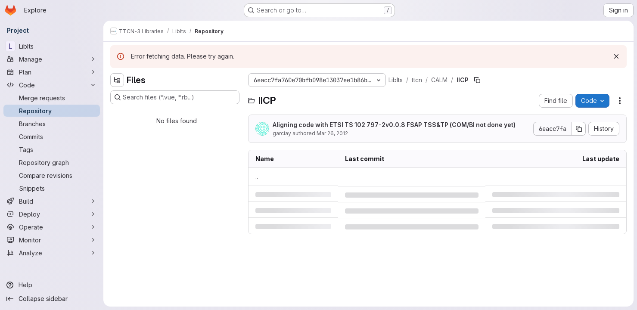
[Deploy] (51, 214)
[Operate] (51, 227)
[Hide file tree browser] (117, 80)
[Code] (51, 85)
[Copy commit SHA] (579, 129)
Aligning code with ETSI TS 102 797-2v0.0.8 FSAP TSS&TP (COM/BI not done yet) (394, 124)
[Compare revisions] (51, 175)
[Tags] (51, 149)
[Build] (51, 201)
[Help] (51, 285)
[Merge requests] (51, 98)
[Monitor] (51, 240)
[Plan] (51, 72)
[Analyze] (51, 253)
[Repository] (51, 111)
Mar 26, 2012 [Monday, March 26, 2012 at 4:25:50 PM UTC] (332, 133)
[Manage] (51, 59)
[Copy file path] (477, 80)
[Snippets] (51, 188)
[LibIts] (51, 46)
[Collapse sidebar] (51, 299)
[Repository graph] (51, 162)
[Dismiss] (616, 56)
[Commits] (51, 136)
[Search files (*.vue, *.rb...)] (174, 97)
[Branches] (51, 124)
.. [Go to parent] (256, 176)
